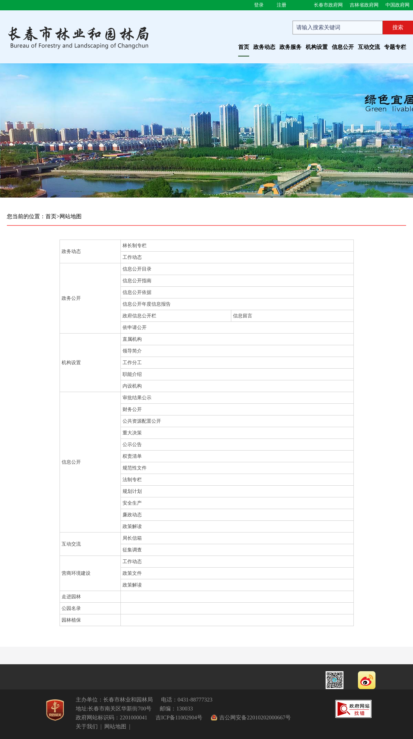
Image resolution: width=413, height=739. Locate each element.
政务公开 (71, 298)
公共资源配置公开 (142, 421)
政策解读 (132, 526)
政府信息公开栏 (139, 315)
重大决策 (132, 432)
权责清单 (132, 456)
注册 (281, 5)
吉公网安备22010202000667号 (255, 717)
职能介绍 (132, 374)
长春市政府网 (328, 5)
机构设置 (317, 47)
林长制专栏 (135, 245)
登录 (259, 5)
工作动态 (132, 257)
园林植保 (71, 620)
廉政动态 (132, 514)
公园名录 (71, 608)
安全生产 (132, 503)
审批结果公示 (137, 397)
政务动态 (264, 47)
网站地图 (71, 216)
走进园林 (71, 596)
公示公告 (132, 444)
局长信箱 (132, 538)
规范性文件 (135, 468)
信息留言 (242, 315)
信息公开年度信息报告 (147, 304)
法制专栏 (132, 479)
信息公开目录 (137, 269)
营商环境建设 (76, 573)
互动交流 (369, 47)
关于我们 (87, 726)
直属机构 (132, 339)
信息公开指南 (137, 280)
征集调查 (132, 549)
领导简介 (132, 350)
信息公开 (343, 47)
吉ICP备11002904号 (179, 717)
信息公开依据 (137, 292)
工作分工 (132, 362)
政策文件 (132, 573)
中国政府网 (397, 5)
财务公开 (132, 409)
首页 (243, 47)
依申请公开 (135, 327)
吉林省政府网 (364, 5)
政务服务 (290, 47)
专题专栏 (395, 47)
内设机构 (132, 386)
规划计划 (132, 491)
